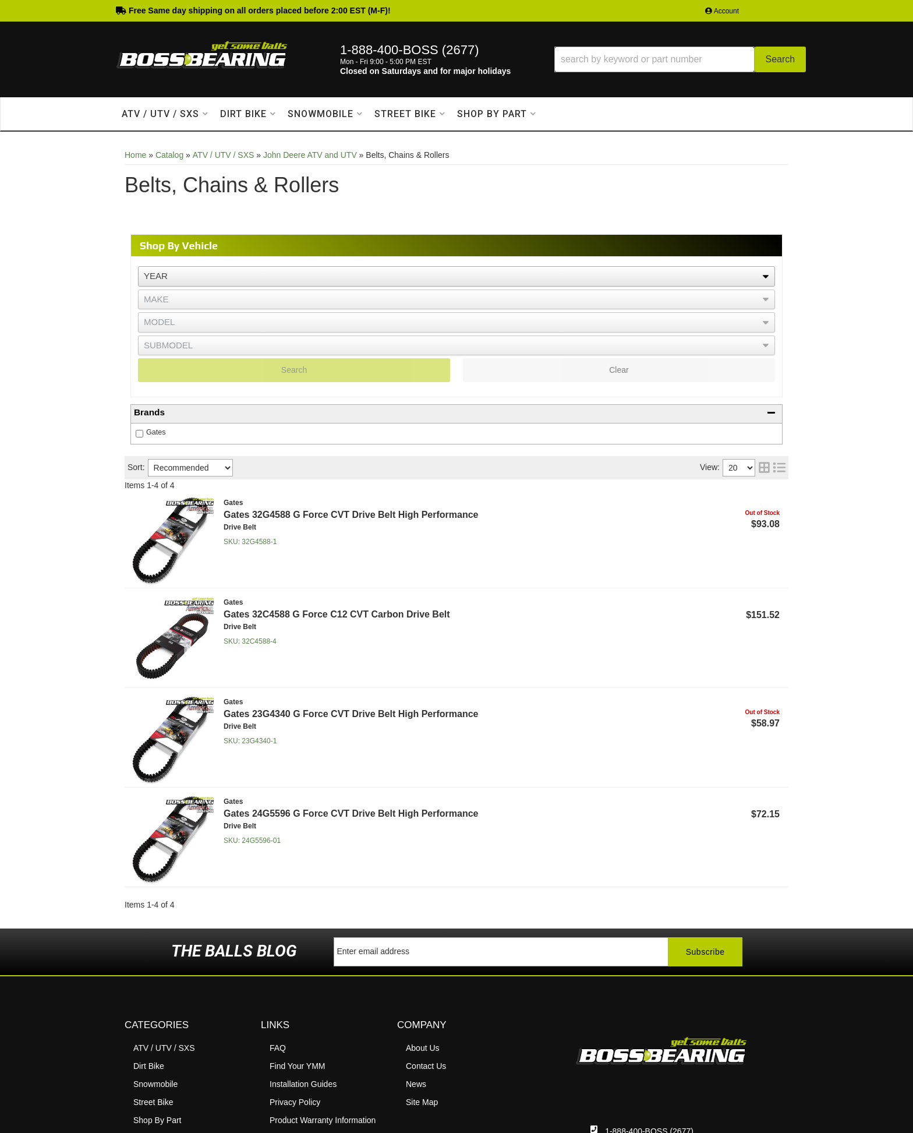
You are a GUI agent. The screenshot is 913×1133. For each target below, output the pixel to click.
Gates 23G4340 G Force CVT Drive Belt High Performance (351, 714)
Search (294, 370)
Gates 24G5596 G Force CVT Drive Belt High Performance (351, 813)
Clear (618, 370)
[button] (680, 59)
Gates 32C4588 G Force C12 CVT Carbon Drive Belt (337, 614)
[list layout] (779, 468)
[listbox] (456, 276)
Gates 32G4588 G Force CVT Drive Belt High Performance (351, 515)
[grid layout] (764, 468)
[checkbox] (139, 433)
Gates (156, 432)
